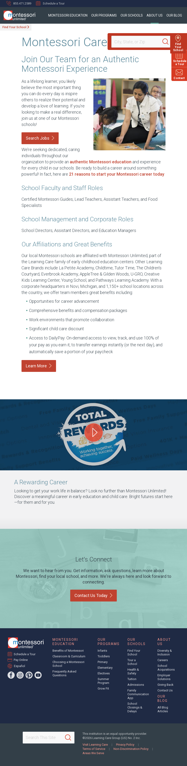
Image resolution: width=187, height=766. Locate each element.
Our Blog (174, 15)
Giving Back (165, 684)
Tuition (131, 679)
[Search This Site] (48, 738)
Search (40, 138)
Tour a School (132, 662)
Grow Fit (103, 688)
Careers (162, 660)
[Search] (167, 42)
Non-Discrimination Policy (130, 749)
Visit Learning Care (95, 744)
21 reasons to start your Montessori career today (116, 174)
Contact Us (93, 595)
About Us (155, 15)
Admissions (135, 684)
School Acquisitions (166, 667)
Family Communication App (138, 694)
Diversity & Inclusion (164, 652)
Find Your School (14, 27)
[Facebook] (11, 675)
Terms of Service (94, 749)
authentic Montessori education (100, 161)
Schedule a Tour (50, 3)
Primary (103, 662)
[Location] (138, 42)
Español (19, 666)
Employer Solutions (163, 677)
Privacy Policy (125, 744)
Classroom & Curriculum (68, 656)
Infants (102, 650)
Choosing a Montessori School (68, 664)
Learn (39, 365)
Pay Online (21, 660)
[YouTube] (38, 675)
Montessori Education (67, 15)
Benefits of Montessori (68, 650)
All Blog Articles (162, 709)
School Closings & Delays (134, 707)
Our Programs (104, 15)
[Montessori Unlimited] (17, 15)
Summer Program (103, 681)
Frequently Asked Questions (64, 673)
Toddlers (104, 656)
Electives (104, 673)
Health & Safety (133, 671)
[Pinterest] (29, 675)
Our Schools (132, 15)
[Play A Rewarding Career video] (93, 432)
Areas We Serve (93, 753)
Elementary (105, 667)
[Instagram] (20, 675)
